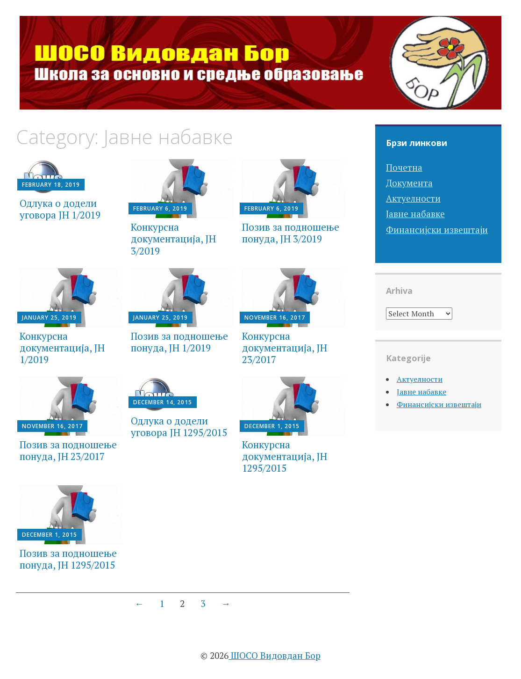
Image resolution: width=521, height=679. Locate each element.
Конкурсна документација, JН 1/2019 (62, 347)
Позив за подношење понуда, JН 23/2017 (68, 450)
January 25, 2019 (49, 317)
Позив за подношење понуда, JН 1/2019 (179, 341)
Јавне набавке (415, 213)
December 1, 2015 (272, 426)
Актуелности (413, 198)
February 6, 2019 (160, 208)
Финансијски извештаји (437, 229)
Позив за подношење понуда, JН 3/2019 (290, 232)
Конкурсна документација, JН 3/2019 (173, 238)
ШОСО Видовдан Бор (274, 655)
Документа (409, 183)
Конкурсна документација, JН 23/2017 (284, 347)
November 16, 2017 (274, 317)
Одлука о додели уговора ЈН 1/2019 (60, 209)
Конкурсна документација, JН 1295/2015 (284, 456)
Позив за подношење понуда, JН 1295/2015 (68, 559)
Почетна (404, 167)
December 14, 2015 (162, 402)
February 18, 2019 (51, 185)
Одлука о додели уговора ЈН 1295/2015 (179, 426)
